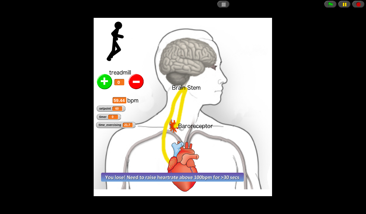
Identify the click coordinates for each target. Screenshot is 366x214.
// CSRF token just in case (183, 107)
